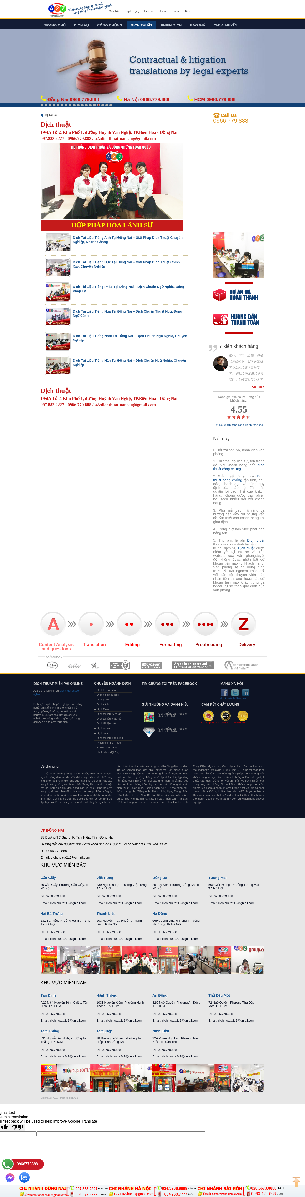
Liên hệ (148, 11)
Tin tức (176, 11)
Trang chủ (55, 25)
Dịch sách (103, 704)
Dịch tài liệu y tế (106, 723)
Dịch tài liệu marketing (110, 738)
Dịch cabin (103, 733)
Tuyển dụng (132, 11)
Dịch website (104, 728)
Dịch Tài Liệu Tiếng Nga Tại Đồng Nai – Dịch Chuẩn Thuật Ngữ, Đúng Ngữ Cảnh (127, 313)
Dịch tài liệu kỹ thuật (109, 713)
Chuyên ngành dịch (112, 683)
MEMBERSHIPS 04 (120, 665)
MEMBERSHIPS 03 (95, 665)
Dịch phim (103, 699)
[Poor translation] (17, 1127)
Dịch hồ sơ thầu (106, 690)
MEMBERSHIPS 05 (151, 665)
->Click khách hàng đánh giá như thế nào (239, 425)
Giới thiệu (114, 11)
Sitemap (162, 11)
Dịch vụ (81, 25)
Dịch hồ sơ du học (108, 694)
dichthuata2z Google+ (233, 698)
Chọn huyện (225, 25)
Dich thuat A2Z (49, 1097)
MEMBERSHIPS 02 (74, 665)
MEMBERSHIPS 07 (241, 665)
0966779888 (27, 1164)
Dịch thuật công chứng (238, 478)
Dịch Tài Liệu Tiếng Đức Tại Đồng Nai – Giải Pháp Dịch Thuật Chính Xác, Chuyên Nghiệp (126, 264)
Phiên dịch (171, 25)
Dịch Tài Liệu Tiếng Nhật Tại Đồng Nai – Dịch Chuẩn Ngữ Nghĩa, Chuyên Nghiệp (130, 338)
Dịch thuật (141, 25)
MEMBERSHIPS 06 (193, 665)
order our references (240, 320)
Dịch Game (103, 709)
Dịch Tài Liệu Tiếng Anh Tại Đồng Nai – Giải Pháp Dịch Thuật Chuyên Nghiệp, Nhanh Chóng (128, 240)
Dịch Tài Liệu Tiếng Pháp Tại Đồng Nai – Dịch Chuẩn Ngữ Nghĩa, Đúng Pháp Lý (128, 289)
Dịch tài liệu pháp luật (109, 718)
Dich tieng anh (57, 10)
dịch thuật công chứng (238, 467)
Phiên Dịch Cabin (107, 747)
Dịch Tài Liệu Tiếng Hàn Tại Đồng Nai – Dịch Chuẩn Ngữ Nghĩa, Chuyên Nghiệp (129, 363)
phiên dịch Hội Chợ (108, 752)
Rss (187, 11)
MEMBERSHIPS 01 (51, 665)
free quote (235, 298)
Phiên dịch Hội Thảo (109, 742)
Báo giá (197, 25)
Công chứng (109, 25)
